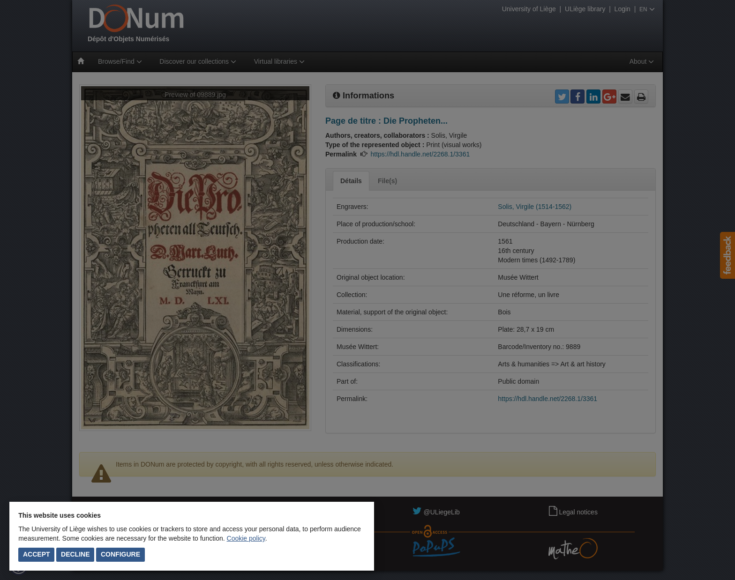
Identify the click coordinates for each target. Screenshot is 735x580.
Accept (36, 554)
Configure (120, 554)
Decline (75, 554)
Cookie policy (246, 538)
